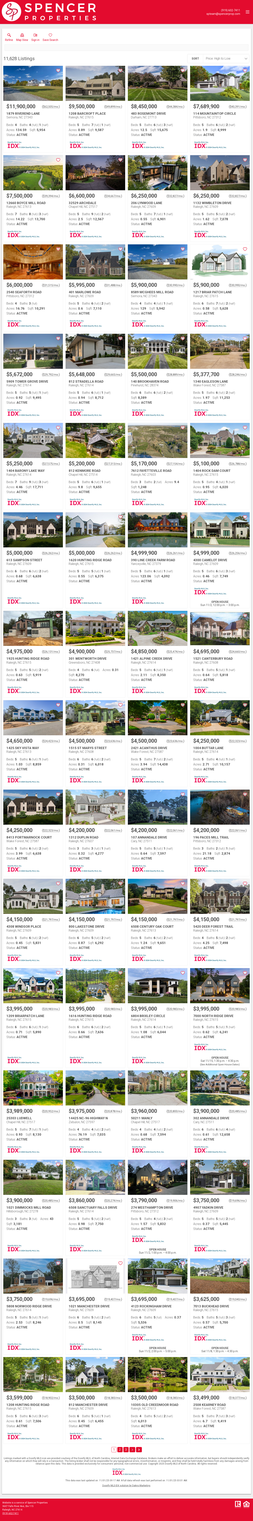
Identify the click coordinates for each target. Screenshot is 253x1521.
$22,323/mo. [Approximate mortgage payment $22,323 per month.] (238, 741)
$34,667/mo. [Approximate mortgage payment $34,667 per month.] (113, 196)
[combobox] (225, 58)
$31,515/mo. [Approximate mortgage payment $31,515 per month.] (51, 285)
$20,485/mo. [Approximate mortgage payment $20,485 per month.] (238, 1111)
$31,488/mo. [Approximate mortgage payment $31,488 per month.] (113, 285)
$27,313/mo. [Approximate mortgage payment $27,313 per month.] (113, 463)
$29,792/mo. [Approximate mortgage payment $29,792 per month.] (51, 374)
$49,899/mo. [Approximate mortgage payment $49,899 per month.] (113, 106)
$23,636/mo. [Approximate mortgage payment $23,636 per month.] (113, 741)
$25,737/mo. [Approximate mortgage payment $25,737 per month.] (113, 651)
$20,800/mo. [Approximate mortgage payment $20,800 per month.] (175, 1111)
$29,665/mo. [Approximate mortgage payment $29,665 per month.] (113, 374)
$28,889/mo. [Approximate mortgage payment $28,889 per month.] (175, 374)
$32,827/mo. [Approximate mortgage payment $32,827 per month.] (175, 196)
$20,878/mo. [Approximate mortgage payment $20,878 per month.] (113, 1111)
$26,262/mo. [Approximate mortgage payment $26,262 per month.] (51, 553)
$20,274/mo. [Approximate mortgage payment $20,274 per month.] (113, 1200)
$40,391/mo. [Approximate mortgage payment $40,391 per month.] (238, 106)
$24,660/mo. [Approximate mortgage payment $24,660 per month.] (238, 651)
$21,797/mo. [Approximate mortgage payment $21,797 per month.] (51, 919)
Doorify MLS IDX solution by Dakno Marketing (126, 1485)
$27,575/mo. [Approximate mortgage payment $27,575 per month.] (51, 463)
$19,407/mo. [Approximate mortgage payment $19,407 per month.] (113, 1299)
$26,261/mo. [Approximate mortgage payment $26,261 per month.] (175, 553)
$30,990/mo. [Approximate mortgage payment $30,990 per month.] (175, 285)
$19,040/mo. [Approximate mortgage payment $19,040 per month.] (238, 1299)
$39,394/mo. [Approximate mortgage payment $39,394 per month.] (51, 196)
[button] (22, 38)
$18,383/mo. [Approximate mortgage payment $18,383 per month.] (113, 1397)
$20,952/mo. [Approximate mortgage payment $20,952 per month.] (51, 1111)
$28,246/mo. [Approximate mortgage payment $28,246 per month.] (238, 374)
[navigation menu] (247, 12)
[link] (9, 38)
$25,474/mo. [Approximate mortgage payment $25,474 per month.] (175, 651)
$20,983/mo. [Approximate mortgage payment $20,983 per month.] (51, 1009)
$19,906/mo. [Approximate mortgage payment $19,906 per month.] (175, 1200)
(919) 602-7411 (10, 1513)
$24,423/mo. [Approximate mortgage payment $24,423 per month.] (51, 741)
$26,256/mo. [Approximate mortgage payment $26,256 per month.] (238, 553)
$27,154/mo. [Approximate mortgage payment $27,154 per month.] (175, 463)
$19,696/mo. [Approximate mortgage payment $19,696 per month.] (238, 1200)
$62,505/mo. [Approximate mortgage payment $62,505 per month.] (51, 106)
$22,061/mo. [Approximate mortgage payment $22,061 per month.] (113, 830)
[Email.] (223, 13)
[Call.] (223, 10)
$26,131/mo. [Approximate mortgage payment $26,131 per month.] (51, 651)
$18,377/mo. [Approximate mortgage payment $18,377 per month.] (238, 1397)
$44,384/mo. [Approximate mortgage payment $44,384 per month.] (175, 106)
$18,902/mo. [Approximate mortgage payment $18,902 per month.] (51, 1397)
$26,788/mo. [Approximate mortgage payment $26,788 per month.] (238, 463)
